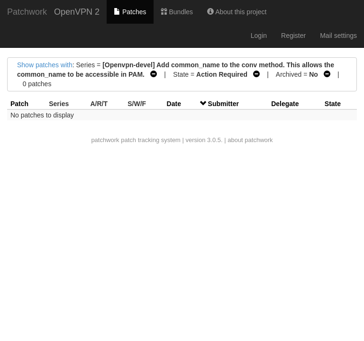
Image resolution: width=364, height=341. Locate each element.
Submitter (223, 104)
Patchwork (27, 12)
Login (259, 35)
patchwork (105, 140)
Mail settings (338, 35)
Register (293, 35)
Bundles (177, 12)
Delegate (285, 104)
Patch (19, 104)
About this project (236, 12)
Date (174, 104)
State (333, 104)
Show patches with (45, 65)
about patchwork (250, 140)
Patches (130, 12)
